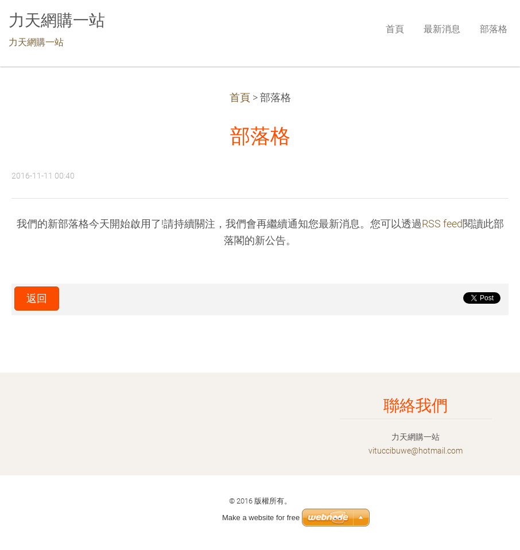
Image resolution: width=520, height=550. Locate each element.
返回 (36, 298)
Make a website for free (261, 517)
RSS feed (442, 224)
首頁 (240, 97)
